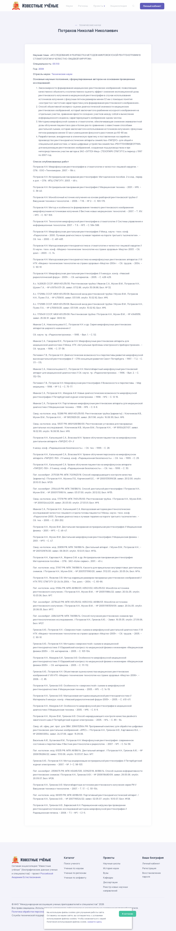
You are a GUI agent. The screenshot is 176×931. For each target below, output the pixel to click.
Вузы (105, 872)
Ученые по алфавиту (75, 877)
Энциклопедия (118, 5)
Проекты (98, 5)
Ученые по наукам (74, 868)
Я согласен (127, 913)
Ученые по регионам (75, 872)
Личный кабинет (152, 6)
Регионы (83, 5)
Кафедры (108, 877)
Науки (69, 5)
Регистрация (149, 868)
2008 (41, 68)
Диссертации (110, 882)
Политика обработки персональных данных (35, 911)
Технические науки (90, 25)
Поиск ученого (72, 863)
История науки (111, 868)
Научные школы (111, 863)
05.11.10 (56, 63)
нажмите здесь (94, 922)
